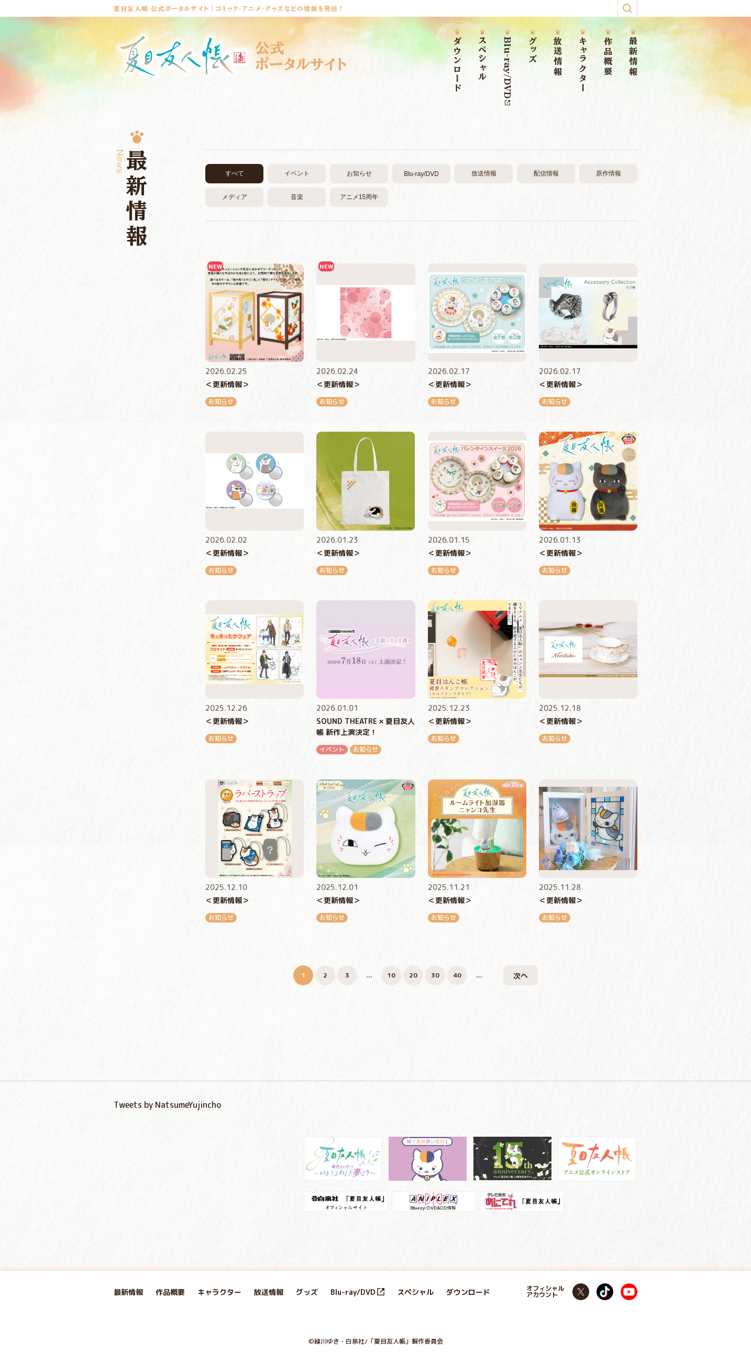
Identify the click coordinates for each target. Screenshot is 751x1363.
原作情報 (608, 173)
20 (413, 975)
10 (391, 975)
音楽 (297, 197)
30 (435, 975)
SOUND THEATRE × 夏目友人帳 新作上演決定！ (365, 726)
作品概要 (608, 57)
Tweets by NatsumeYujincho (167, 1105)
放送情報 (558, 57)
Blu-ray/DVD (507, 71)
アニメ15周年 (359, 197)
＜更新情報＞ (227, 384)
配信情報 (546, 173)
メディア (234, 197)
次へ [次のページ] (520, 976)
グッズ (532, 50)
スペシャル (482, 59)
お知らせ (359, 173)
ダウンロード (457, 65)
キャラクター (583, 65)
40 (457, 975)
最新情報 (633, 57)
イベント (297, 173)
